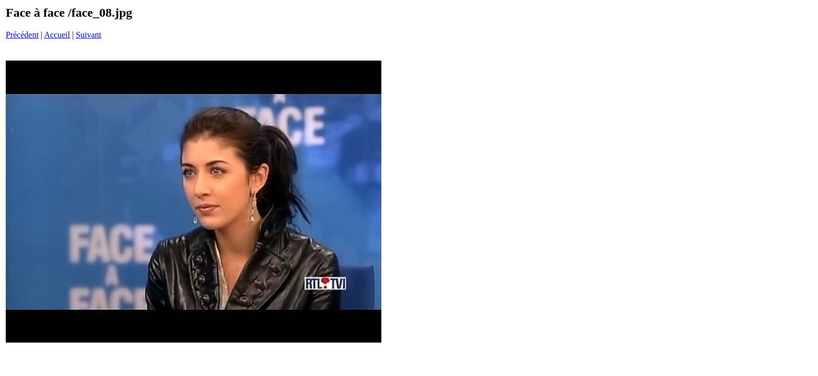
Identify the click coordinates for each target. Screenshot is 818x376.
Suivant (88, 34)
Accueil (57, 34)
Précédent (22, 34)
